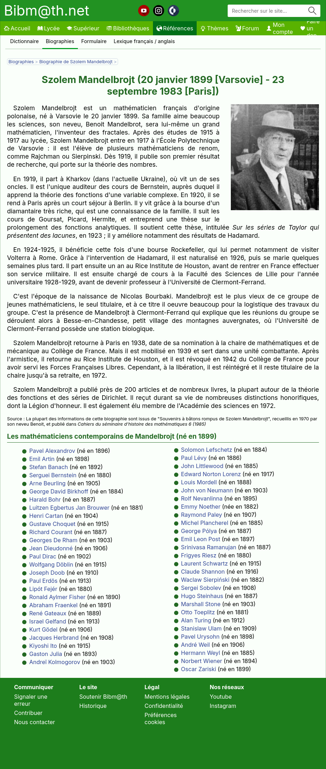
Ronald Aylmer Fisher (57, 597)
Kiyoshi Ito (43, 645)
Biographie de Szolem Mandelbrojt (76, 61)
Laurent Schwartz (204, 563)
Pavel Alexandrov (52, 450)
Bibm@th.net (46, 10)
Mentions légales (167, 696)
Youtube (221, 696)
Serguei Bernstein (52, 475)
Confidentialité (163, 705)
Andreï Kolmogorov (54, 662)
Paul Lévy (194, 457)
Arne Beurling (47, 483)
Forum (247, 28)
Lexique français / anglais (144, 41)
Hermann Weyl (200, 652)
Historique (93, 705)
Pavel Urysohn (200, 636)
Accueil (17, 28)
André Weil (195, 644)
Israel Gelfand (47, 621)
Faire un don (310, 28)
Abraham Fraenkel (53, 605)
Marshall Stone (201, 604)
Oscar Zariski (198, 669)
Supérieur (83, 28)
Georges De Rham (53, 540)
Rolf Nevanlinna (202, 498)
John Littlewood (202, 465)
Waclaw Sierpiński (205, 579)
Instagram (223, 705)
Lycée (48, 28)
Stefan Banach (48, 467)
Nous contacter (34, 722)
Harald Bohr (45, 499)
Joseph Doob (47, 572)
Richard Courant (50, 532)
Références (174, 28)
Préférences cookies (160, 718)
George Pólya (199, 530)
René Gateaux (47, 613)
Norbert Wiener (201, 660)
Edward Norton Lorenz (211, 474)
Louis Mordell (199, 482)
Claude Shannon (203, 571)
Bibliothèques (127, 28)
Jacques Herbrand (54, 637)
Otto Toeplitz (198, 612)
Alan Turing (196, 620)
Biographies (60, 41)
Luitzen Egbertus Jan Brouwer (69, 507)
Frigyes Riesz (199, 555)
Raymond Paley (201, 514)
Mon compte (279, 28)
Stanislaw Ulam (201, 628)
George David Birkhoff (58, 491)
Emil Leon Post (200, 539)
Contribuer (28, 712)
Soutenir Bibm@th (103, 696)
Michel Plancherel (204, 522)
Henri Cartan (46, 515)
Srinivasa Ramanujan (208, 547)
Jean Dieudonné (51, 548)
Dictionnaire (24, 41)
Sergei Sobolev (201, 587)
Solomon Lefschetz (206, 449)
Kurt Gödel (43, 629)
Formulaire (94, 41)
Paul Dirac (42, 556)
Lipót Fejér (43, 588)
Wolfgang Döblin (51, 564)
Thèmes (214, 28)
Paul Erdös (43, 580)
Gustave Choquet (52, 523)
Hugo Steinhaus (202, 595)
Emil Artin (42, 458)
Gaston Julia (45, 653)
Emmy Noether (201, 506)
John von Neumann (207, 490)
